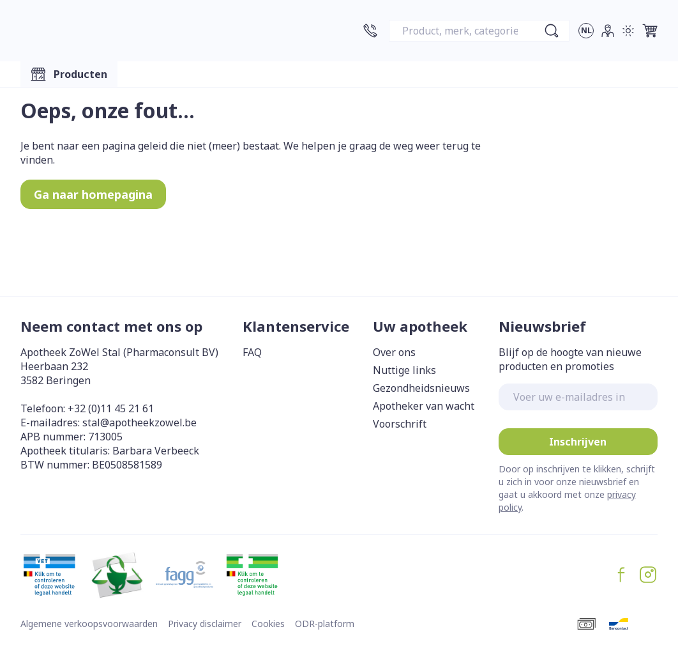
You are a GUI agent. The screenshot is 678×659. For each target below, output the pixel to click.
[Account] (607, 30)
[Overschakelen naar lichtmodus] (628, 30)
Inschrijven (577, 442)
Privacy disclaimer (204, 623)
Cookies (268, 623)
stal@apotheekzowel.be (139, 422)
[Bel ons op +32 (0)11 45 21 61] (370, 31)
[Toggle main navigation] (68, 74)
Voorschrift (399, 424)
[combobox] (479, 31)
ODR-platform (324, 623)
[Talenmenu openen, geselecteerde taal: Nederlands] (586, 30)
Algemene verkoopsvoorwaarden (89, 623)
